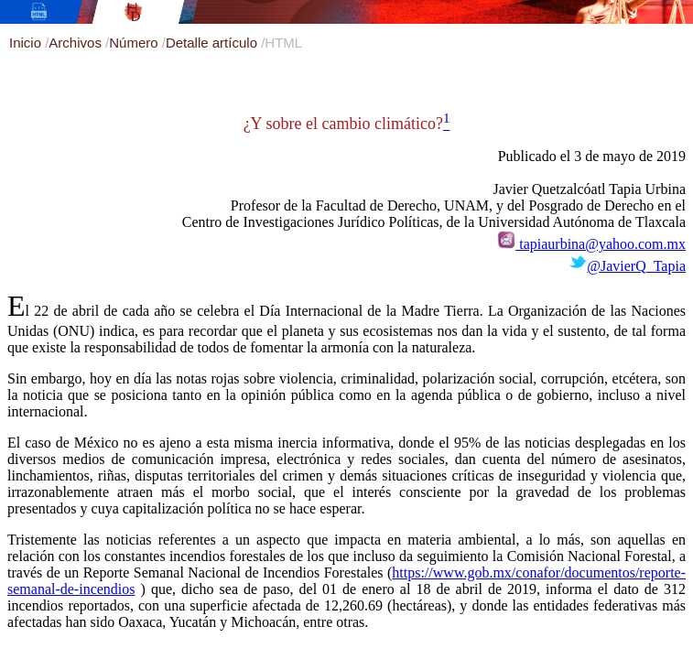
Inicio (27, 42)
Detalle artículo (213, 42)
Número (135, 42)
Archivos (77, 42)
